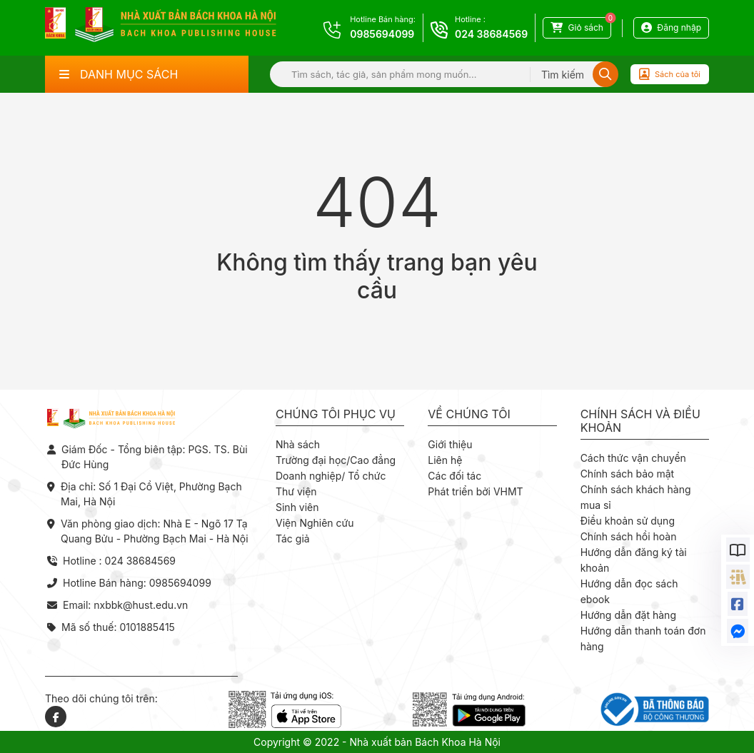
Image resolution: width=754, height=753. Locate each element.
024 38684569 (491, 34)
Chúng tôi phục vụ (336, 414)
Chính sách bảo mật (627, 474)
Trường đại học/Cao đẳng (336, 460)
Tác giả (293, 538)
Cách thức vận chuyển (633, 458)
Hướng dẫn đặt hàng (628, 615)
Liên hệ (445, 460)
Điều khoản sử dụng (627, 521)
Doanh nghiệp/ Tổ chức (331, 476)
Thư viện (296, 491)
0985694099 (382, 34)
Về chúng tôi (469, 414)
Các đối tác (454, 476)
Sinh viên (297, 507)
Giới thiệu (450, 444)
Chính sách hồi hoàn (628, 536)
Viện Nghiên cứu (315, 523)
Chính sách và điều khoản (640, 421)
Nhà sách (298, 444)
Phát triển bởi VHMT (475, 491)
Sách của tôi (669, 74)
